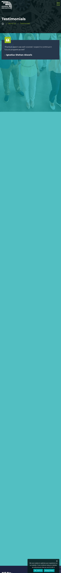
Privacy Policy (49, 570)
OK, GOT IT (38, 570)
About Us (12, 23)
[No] (57, 561)
